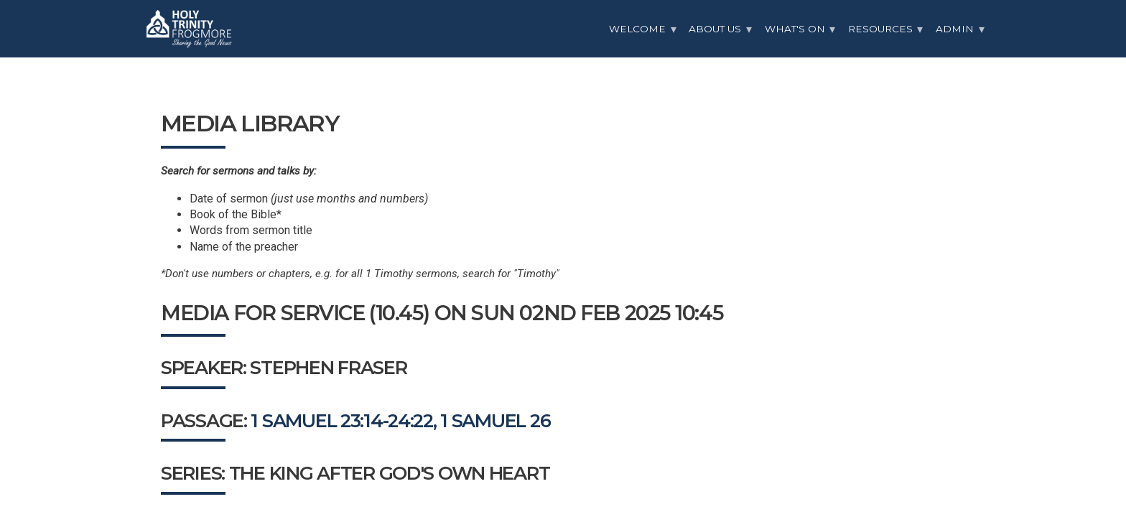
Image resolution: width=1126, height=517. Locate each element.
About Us (715, 28)
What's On (795, 28)
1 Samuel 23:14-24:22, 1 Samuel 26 (400, 420)
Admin (955, 28)
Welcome (637, 28)
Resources (880, 28)
